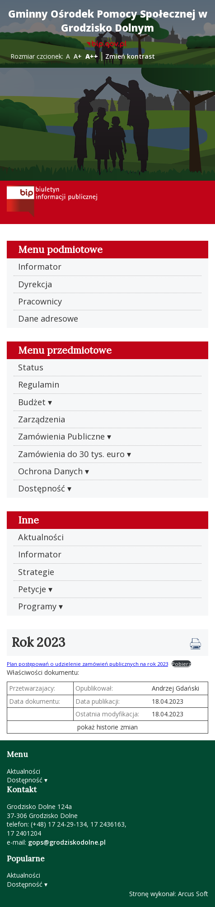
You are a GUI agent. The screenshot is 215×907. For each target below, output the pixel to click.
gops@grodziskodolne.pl (67, 842)
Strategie (36, 571)
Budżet (32, 402)
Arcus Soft (193, 893)
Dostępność (41, 488)
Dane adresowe (48, 318)
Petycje (32, 589)
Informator (39, 266)
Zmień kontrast (130, 56)
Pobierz (181, 663)
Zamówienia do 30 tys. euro (71, 454)
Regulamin (38, 384)
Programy (37, 606)
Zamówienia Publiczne (61, 436)
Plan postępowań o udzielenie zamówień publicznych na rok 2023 (87, 663)
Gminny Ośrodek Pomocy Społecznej (107, 21)
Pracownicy (40, 301)
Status (30, 367)
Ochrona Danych (50, 471)
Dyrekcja (35, 284)
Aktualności (41, 537)
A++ (91, 56)
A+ (78, 56)
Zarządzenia (41, 419)
